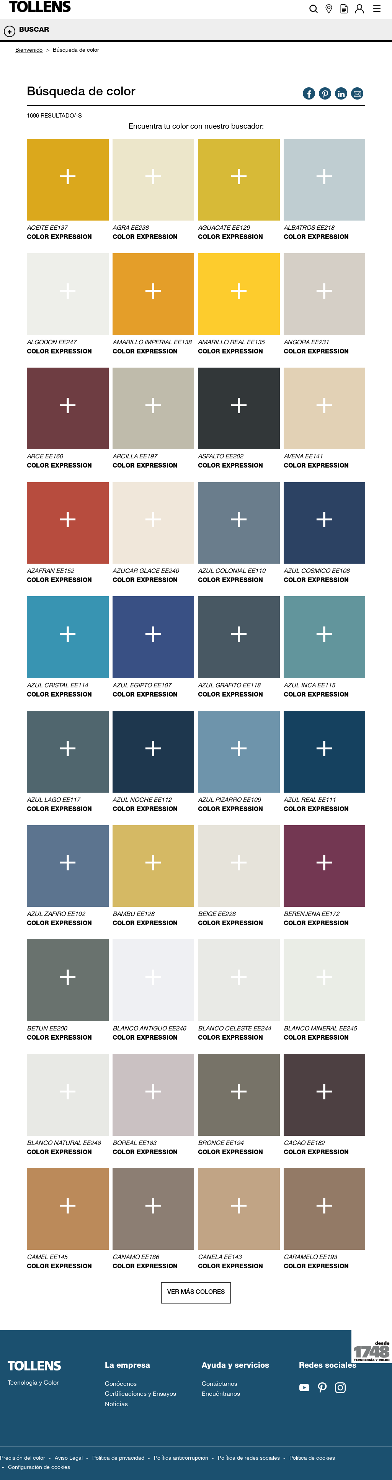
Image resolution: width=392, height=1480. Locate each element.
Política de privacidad (118, 1458)
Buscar (34, 30)
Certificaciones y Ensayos (140, 1393)
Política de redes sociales (249, 1458)
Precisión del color (22, 1458)
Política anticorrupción (181, 1458)
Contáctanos (219, 1383)
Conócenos (121, 1383)
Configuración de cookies (39, 1467)
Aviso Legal (69, 1458)
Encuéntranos (221, 1393)
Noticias (116, 1403)
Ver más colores (196, 1293)
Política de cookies (312, 1458)
